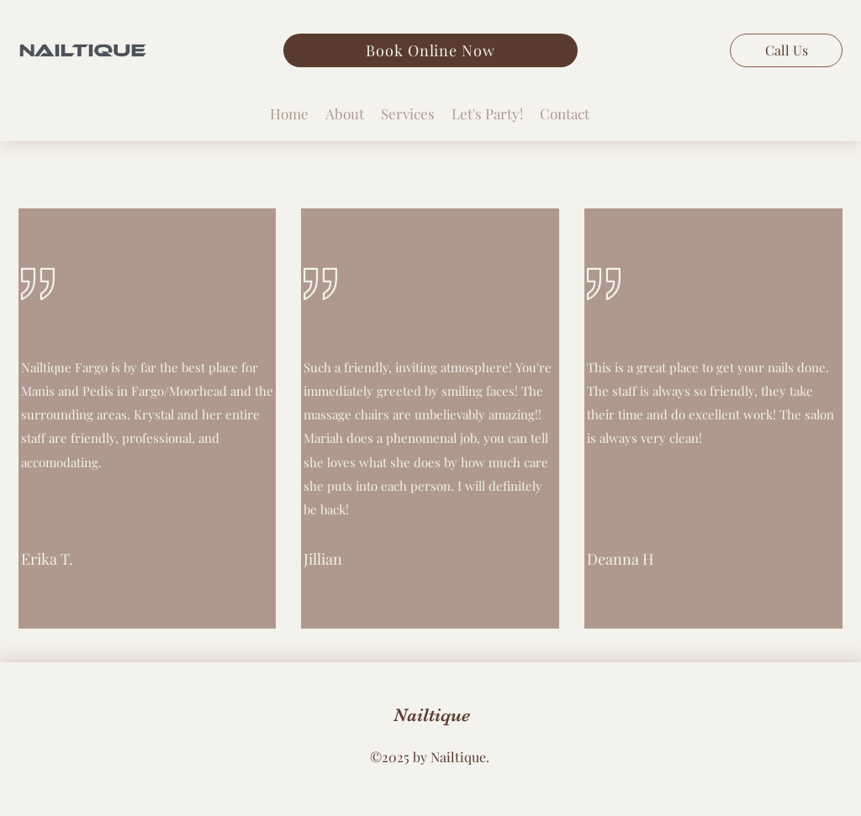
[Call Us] (786, 50)
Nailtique (432, 714)
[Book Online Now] (430, 50)
